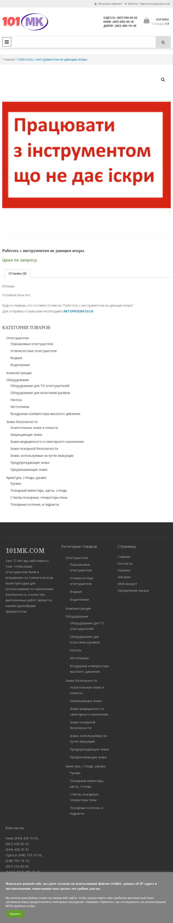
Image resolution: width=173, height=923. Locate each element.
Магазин (124, 577)
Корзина (124, 570)
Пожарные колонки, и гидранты (34, 504)
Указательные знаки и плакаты (34, 427)
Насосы (16, 400)
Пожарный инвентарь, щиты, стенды (38, 490)
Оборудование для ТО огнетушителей (39, 386)
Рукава (15, 483)
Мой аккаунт (127, 584)
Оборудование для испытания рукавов (40, 393)
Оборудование (17, 380)
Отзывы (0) (17, 273)
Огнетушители (17, 338)
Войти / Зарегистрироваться (147, 4)
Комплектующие (19, 373)
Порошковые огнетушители (31, 344)
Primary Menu (6, 41)
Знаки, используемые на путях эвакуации (41, 455)
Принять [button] (15, 914)
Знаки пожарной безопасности (34, 448)
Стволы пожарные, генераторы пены (38, 497)
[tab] (17, 273)
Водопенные (20, 365)
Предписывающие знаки (28, 469)
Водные (16, 358)
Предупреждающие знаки (29, 462)
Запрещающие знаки (26, 434)
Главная (8, 59)
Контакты (125, 563)
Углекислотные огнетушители (33, 351)
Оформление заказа (133, 590)
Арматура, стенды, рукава (26, 477)
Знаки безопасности (22, 422)
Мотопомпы (19, 407)
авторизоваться (78, 311)
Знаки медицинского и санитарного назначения (47, 441)
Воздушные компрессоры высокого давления (45, 413)
